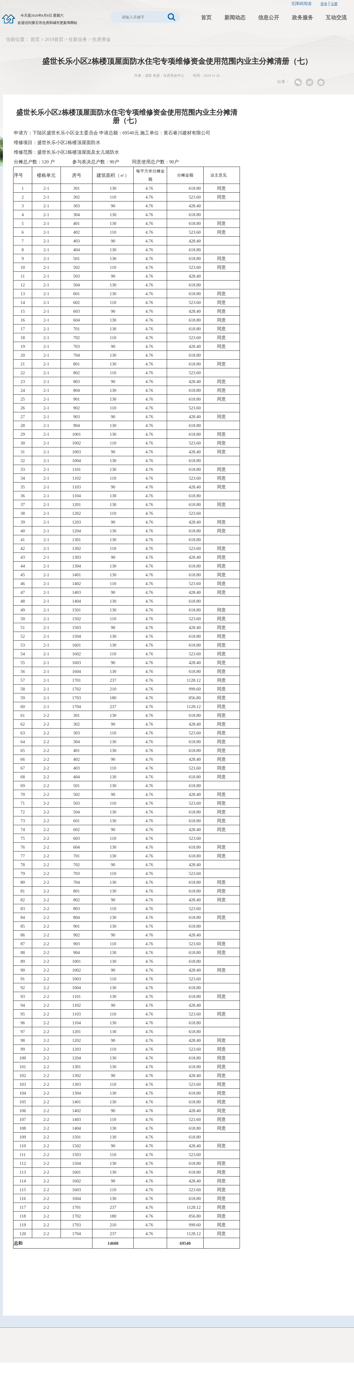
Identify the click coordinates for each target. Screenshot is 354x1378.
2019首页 (54, 39)
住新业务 (77, 39)
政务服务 (302, 17)
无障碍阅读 (301, 3)
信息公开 (268, 17)
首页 (206, 17)
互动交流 (336, 17)
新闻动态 (234, 17)
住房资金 (101, 39)
